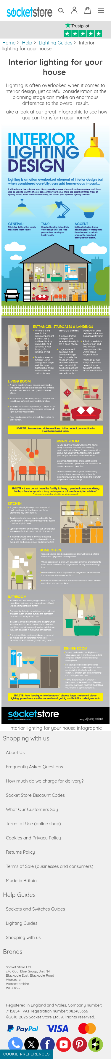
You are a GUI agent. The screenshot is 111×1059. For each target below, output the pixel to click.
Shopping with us (26, 738)
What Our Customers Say (32, 809)
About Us (15, 752)
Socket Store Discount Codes (35, 795)
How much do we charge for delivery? (44, 781)
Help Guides (19, 894)
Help (27, 43)
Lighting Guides (55, 43)
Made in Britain (21, 880)
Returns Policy (20, 852)
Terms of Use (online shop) (33, 823)
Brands (12, 951)
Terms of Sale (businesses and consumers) (49, 866)
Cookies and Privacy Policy (33, 838)
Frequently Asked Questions (34, 767)
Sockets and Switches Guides (35, 909)
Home (9, 43)
